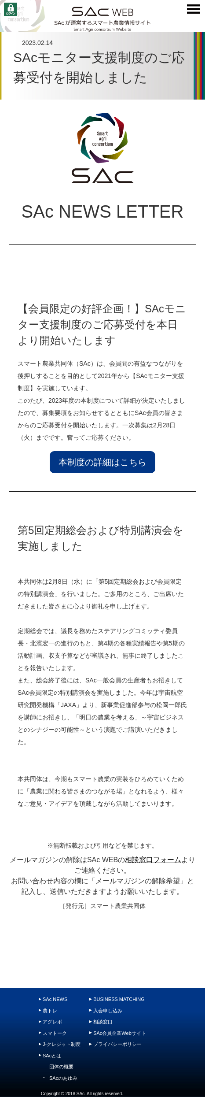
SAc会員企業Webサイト (119, 1033)
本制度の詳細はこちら (102, 462)
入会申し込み (107, 1010)
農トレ (50, 1010)
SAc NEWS (55, 999)
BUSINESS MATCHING (119, 999)
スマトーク (55, 1033)
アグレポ (52, 1021)
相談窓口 (103, 1021)
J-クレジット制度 (62, 1044)
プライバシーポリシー (117, 1044)
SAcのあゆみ (63, 1078)
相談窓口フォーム (153, 860)
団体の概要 (61, 1066)
